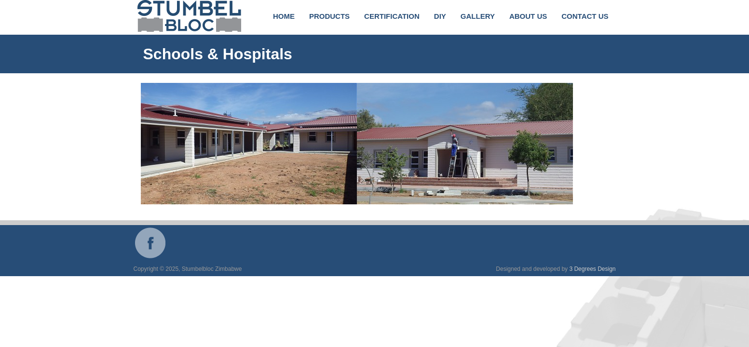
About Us (528, 16)
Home (284, 16)
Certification (392, 16)
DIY (440, 16)
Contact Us (584, 16)
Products (329, 16)
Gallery (478, 16)
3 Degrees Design (592, 269)
